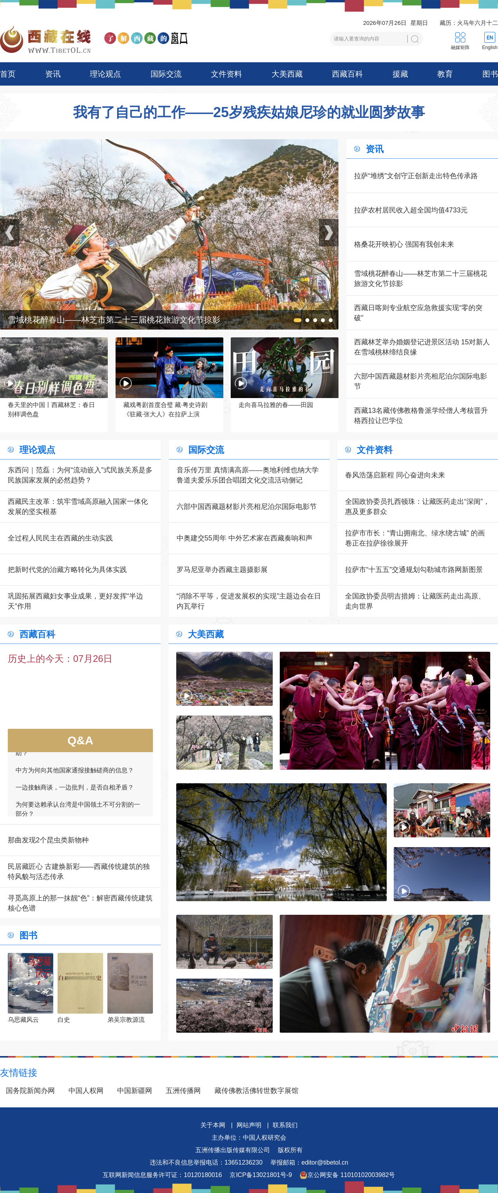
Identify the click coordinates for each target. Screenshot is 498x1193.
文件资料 (226, 74)
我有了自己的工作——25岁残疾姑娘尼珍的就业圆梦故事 (249, 112)
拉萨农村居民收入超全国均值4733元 (411, 210)
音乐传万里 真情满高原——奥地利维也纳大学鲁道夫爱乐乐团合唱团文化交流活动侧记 (248, 475)
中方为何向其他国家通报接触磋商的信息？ (75, 774)
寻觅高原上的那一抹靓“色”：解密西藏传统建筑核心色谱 (80, 903)
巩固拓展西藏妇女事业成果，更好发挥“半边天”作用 (75, 601)
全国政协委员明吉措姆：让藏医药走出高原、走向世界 (415, 601)
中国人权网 (85, 1091)
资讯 (53, 74)
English (489, 47)
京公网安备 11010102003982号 (347, 1175)
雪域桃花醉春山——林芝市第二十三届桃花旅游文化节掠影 (420, 279)
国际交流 (166, 74)
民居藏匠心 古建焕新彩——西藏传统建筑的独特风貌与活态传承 (79, 872)
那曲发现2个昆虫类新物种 (48, 840)
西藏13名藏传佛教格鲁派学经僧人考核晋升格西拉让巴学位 (421, 416)
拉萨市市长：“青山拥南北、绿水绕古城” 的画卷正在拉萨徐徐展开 (415, 538)
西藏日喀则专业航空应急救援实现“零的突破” (418, 313)
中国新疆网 (134, 1091)
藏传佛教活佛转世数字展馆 (256, 1091)
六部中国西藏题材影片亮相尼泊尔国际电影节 (420, 381)
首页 (8, 74)
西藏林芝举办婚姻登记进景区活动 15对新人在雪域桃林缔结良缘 (422, 347)
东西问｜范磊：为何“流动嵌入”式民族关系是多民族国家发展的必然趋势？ (80, 475)
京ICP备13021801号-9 (261, 1175)
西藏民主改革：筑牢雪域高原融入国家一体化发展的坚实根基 (78, 507)
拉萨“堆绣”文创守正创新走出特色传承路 (416, 176)
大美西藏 (287, 74)
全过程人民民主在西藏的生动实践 (60, 538)
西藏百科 (347, 74)
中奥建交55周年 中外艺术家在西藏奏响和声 (244, 538)
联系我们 (285, 1125)
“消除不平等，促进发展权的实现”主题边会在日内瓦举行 (249, 601)
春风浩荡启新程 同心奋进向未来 (395, 475)
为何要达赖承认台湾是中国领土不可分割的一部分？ (78, 813)
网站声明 (249, 1125)
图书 (490, 74)
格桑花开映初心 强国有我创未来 (404, 244)
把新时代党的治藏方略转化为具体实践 (67, 570)
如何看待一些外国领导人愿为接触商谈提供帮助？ (78, 752)
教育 (445, 74)
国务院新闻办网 (30, 1091)
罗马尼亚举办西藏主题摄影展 (222, 570)
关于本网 (212, 1125)
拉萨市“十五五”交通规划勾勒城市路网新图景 (414, 570)
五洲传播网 (183, 1091)
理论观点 (105, 74)
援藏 (400, 74)
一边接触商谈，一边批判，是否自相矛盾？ (75, 791)
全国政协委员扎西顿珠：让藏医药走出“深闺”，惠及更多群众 (417, 507)
